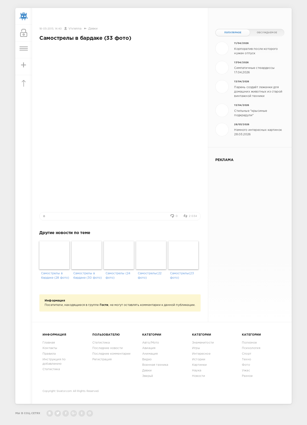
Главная (49, 342)
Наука (196, 370)
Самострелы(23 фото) (182, 275)
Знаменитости (203, 342)
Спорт (246, 354)
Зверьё (147, 376)
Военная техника (155, 365)
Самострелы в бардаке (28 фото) (55, 275)
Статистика (51, 369)
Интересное (201, 354)
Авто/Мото (150, 342)
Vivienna (74, 28)
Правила (49, 354)
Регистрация (102, 359)
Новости (198, 376)
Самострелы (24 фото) (118, 275)
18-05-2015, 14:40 (50, 29)
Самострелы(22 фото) (149, 275)
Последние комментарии (111, 354)
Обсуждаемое (267, 33)
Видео (147, 359)
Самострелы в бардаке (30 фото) (87, 275)
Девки (93, 28)
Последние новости (107, 348)
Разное (247, 376)
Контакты (50, 348)
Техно (246, 359)
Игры (196, 348)
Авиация (148, 348)
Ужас (246, 370)
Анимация (150, 354)
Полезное (249, 342)
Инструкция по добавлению (54, 361)
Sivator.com (64, 391)
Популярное (232, 33)
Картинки (199, 365)
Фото (246, 365)
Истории (198, 359)
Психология (251, 348)
